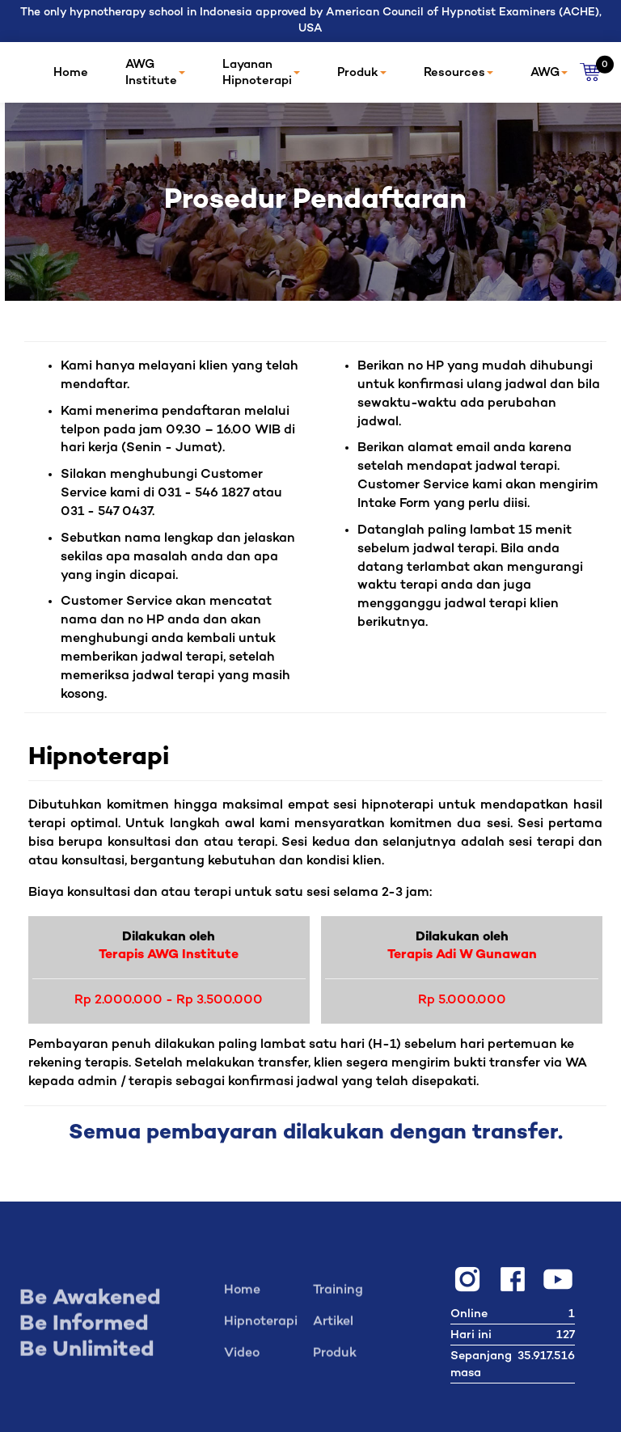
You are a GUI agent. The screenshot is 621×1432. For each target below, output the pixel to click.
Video (242, 1358)
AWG (549, 72)
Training (338, 1295)
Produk (362, 72)
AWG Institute (155, 72)
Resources (458, 72)
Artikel (333, 1326)
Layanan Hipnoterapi (261, 72)
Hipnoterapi (261, 1326)
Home (70, 72)
